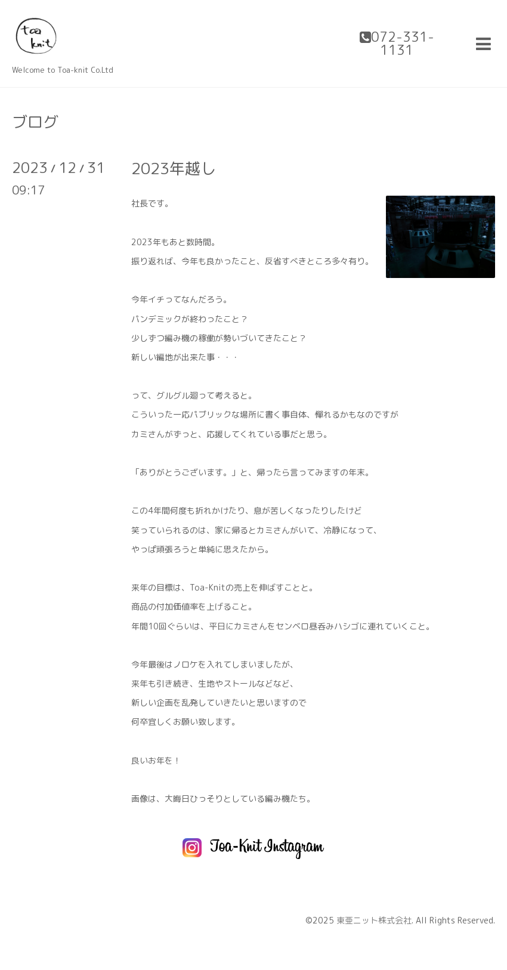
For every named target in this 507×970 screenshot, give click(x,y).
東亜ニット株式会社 (374, 920)
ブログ (35, 121)
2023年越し (173, 168)
